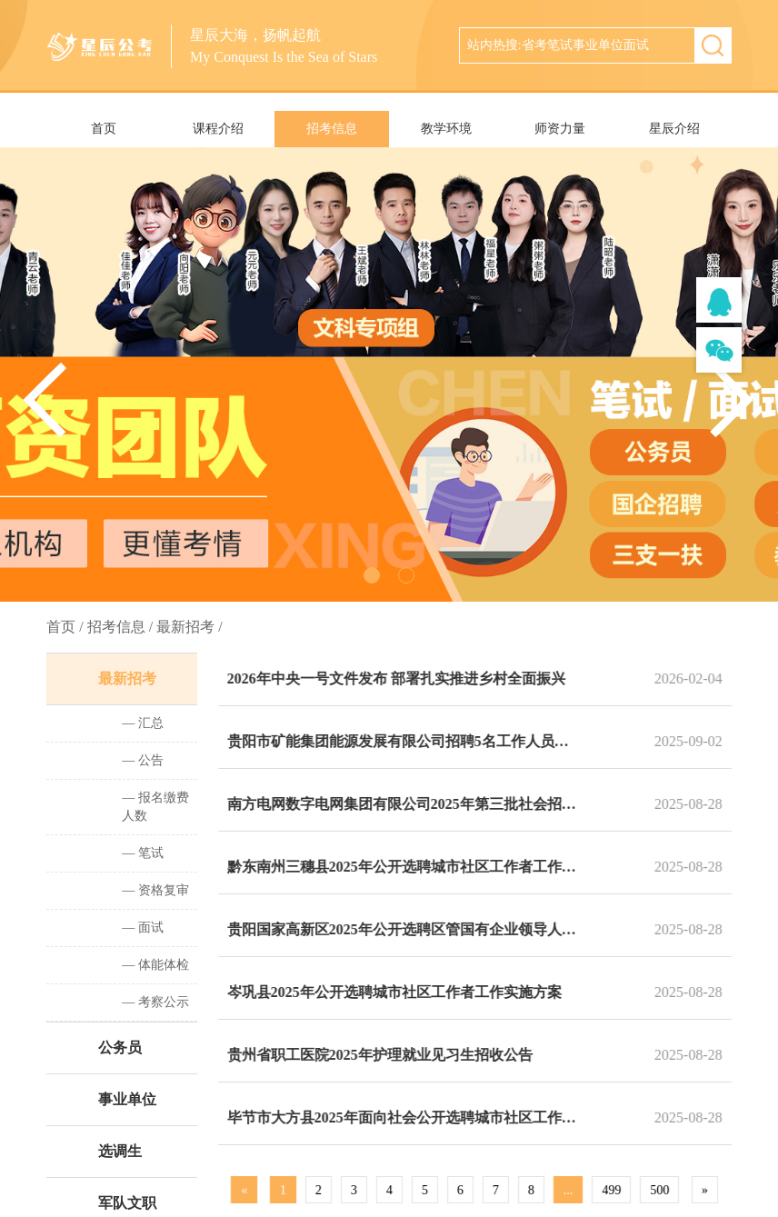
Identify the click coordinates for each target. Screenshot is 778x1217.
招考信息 (331, 128)
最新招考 (125, 678)
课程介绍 (218, 128)
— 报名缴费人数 (153, 807)
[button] (732, 399)
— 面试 (141, 927)
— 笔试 (141, 853)
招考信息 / (120, 626)
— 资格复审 (153, 890)
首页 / (64, 626)
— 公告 (141, 760)
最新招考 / (189, 626)
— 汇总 (141, 723)
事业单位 (125, 1099)
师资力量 (559, 128)
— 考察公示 (153, 1002)
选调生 (118, 1151)
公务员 (118, 1047)
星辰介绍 (674, 128)
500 (664, 1190)
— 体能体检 (153, 965)
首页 (103, 128)
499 (616, 1190)
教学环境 (446, 128)
